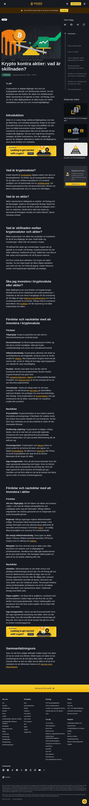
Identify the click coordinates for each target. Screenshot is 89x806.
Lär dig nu (64, 10)
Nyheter (4, 711)
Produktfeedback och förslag (75, 728)
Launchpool (27, 716)
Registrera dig (76, 4)
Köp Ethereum (50, 757)
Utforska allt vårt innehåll (44, 688)
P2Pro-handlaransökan (52, 705)
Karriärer (4, 705)
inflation (18, 358)
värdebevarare (43, 183)
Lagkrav (69, 744)
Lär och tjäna (49, 723)
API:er (69, 733)
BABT (25, 727)
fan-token (34, 390)
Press (4, 713)
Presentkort (27, 713)
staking (30, 377)
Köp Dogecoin (50, 754)
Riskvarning (5, 736)
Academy (26, 711)
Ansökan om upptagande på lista (55, 708)
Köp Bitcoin (49, 746)
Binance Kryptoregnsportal (75, 741)
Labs (47, 713)
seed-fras (41, 451)
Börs (25, 703)
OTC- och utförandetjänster (75, 708)
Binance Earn (24, 380)
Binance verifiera (72, 736)
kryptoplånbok (17, 451)
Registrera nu (76, 184)
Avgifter (69, 731)
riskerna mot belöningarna (35, 298)
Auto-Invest (27, 719)
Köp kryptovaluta (29, 705)
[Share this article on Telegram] (77, 25)
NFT (25, 724)
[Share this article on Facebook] (71, 25)
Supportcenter (71, 725)
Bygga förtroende (7, 729)
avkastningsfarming (18, 377)
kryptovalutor (26, 175)
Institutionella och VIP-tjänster (54, 711)
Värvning (70, 705)
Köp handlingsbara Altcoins (54, 759)
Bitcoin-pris (49, 728)
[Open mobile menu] (84, 3)
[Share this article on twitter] (65, 25)
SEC (41, 528)
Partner (69, 703)
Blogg (4, 731)
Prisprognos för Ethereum (53, 743)
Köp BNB (48, 749)
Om (3, 703)
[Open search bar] (66, 3)
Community (5, 734)
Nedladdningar (6, 742)
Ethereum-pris (50, 731)
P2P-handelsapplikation (52, 703)
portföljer (24, 304)
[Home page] (36, 3)
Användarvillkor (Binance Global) (11, 719)
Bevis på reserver (72, 713)
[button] (84, 4)
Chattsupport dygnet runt (74, 723)
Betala (26, 708)
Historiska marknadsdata (74, 711)
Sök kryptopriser (50, 725)
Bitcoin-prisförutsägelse (52, 741)
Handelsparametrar (73, 739)
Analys (26, 729)
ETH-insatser (28, 721)
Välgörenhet (27, 732)
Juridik (4, 716)
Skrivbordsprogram (7, 744)
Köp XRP (48, 751)
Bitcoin (40, 445)
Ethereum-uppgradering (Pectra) (55, 733)
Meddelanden (6, 708)
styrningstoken (42, 396)
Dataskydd (5, 726)
